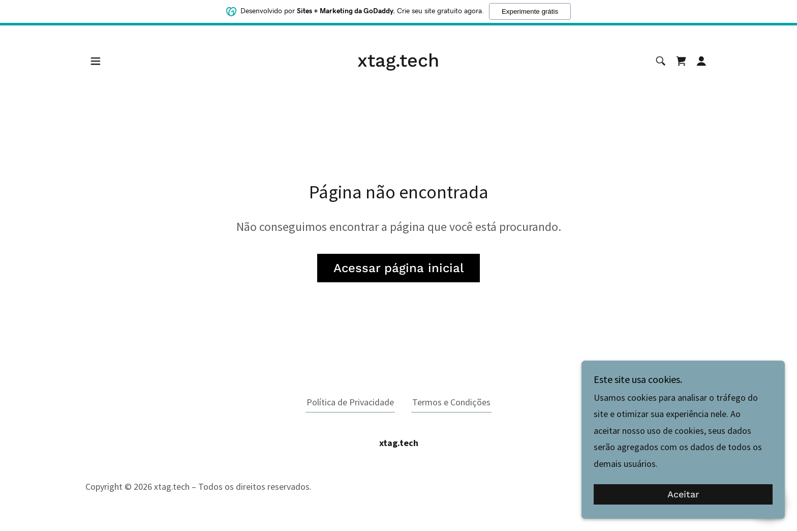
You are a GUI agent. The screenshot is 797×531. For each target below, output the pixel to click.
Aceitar (683, 494)
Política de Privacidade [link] (350, 402)
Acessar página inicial (398, 268)
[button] (95, 61)
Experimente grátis (530, 11)
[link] (398, 63)
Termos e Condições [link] (451, 402)
